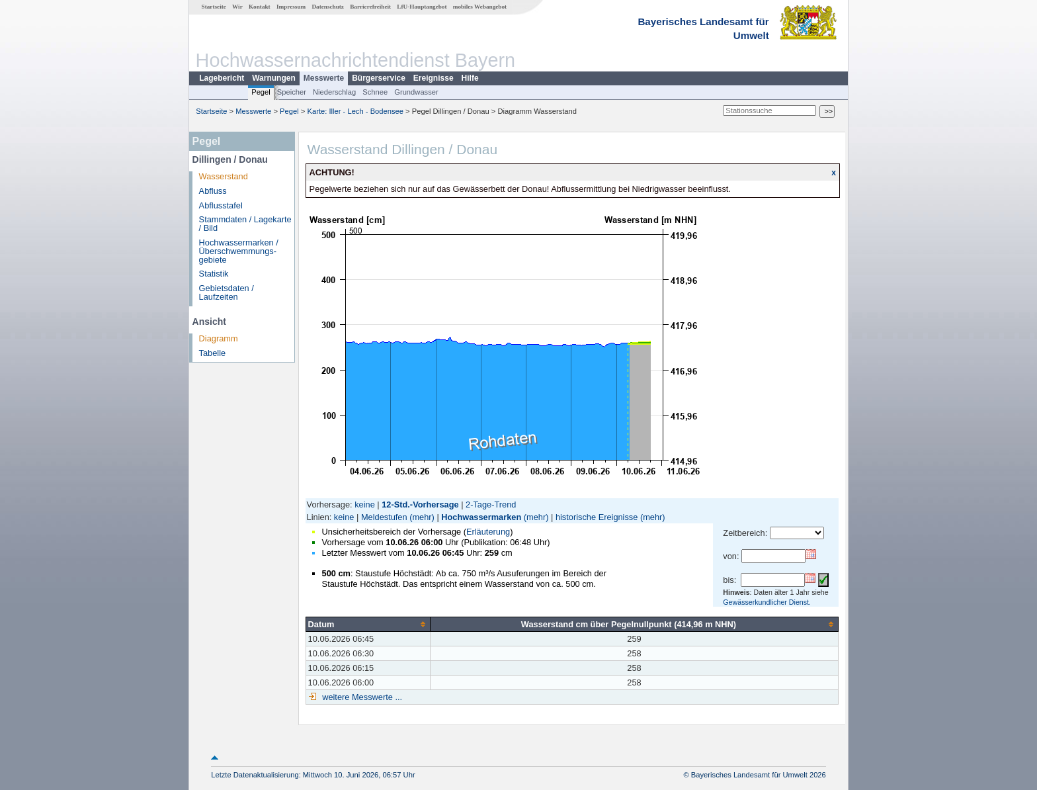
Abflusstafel (221, 205)
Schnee (375, 92)
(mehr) (422, 517)
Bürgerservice (378, 78)
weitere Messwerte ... (361, 697)
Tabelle (212, 353)
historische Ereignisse (597, 517)
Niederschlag (334, 92)
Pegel (260, 92)
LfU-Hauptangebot (421, 6)
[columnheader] (368, 624)
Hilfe (470, 78)
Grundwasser (416, 92)
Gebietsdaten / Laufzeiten (226, 292)
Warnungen (274, 78)
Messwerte (324, 78)
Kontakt (259, 6)
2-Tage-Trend (491, 504)
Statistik (214, 274)
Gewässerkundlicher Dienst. (767, 602)
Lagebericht (221, 78)
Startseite (214, 6)
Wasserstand (223, 176)
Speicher (291, 92)
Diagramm (218, 338)
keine (364, 504)
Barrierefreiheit (370, 6)
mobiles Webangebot (480, 6)
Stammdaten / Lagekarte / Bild (245, 223)
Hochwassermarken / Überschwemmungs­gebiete (238, 251)
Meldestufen (384, 517)
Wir (237, 6)
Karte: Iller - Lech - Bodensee (356, 111)
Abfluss (213, 191)
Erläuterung (488, 532)
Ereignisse (433, 78)
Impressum (291, 6)
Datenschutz (327, 6)
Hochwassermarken (481, 517)
